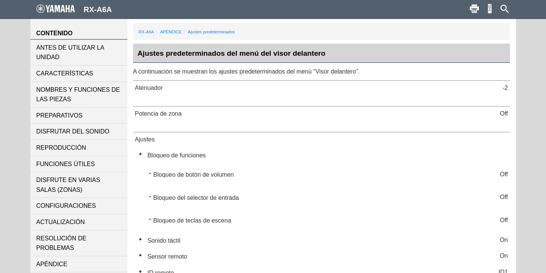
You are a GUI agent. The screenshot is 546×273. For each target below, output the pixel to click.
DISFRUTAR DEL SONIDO (73, 131)
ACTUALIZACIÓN (60, 222)
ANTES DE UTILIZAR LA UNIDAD (70, 52)
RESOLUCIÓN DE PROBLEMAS (61, 243)
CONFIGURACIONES (66, 205)
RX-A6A (146, 32)
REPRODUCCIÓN (61, 147)
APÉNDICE (51, 264)
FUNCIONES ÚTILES (65, 164)
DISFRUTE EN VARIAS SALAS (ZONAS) (68, 185)
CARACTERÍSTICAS (64, 73)
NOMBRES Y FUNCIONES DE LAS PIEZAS (78, 94)
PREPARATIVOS (59, 115)
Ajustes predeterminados (211, 32)
